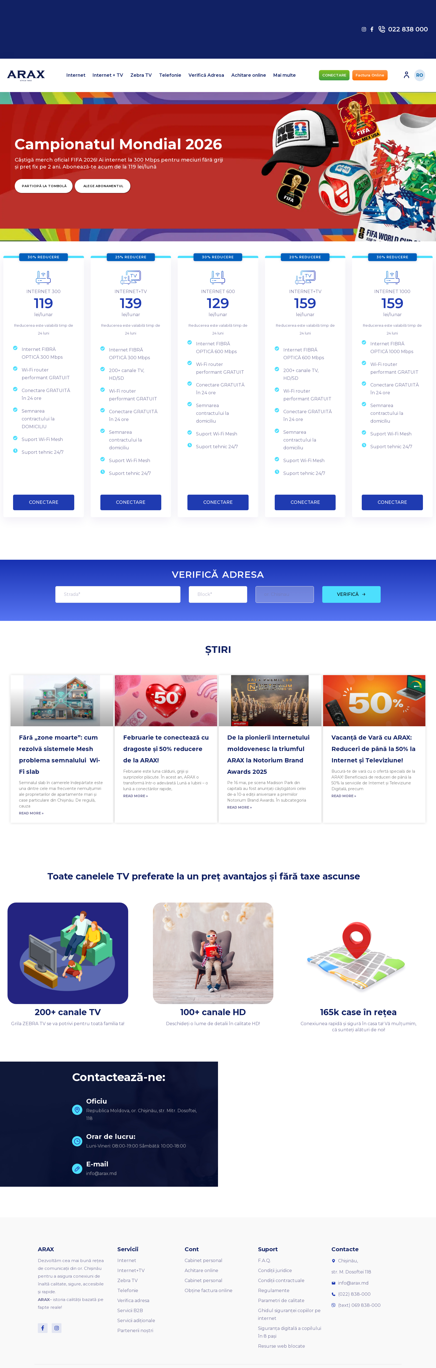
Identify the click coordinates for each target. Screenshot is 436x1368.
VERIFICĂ (351, 594)
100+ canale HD (213, 1012)
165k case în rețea (358, 1012)
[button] (334, 75)
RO (419, 75)
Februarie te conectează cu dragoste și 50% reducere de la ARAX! (166, 749)
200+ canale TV (68, 1012)
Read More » (31, 813)
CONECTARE (43, 502)
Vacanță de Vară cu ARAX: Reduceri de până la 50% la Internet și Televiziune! (373, 749)
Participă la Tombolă (44, 186)
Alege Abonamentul (103, 186)
